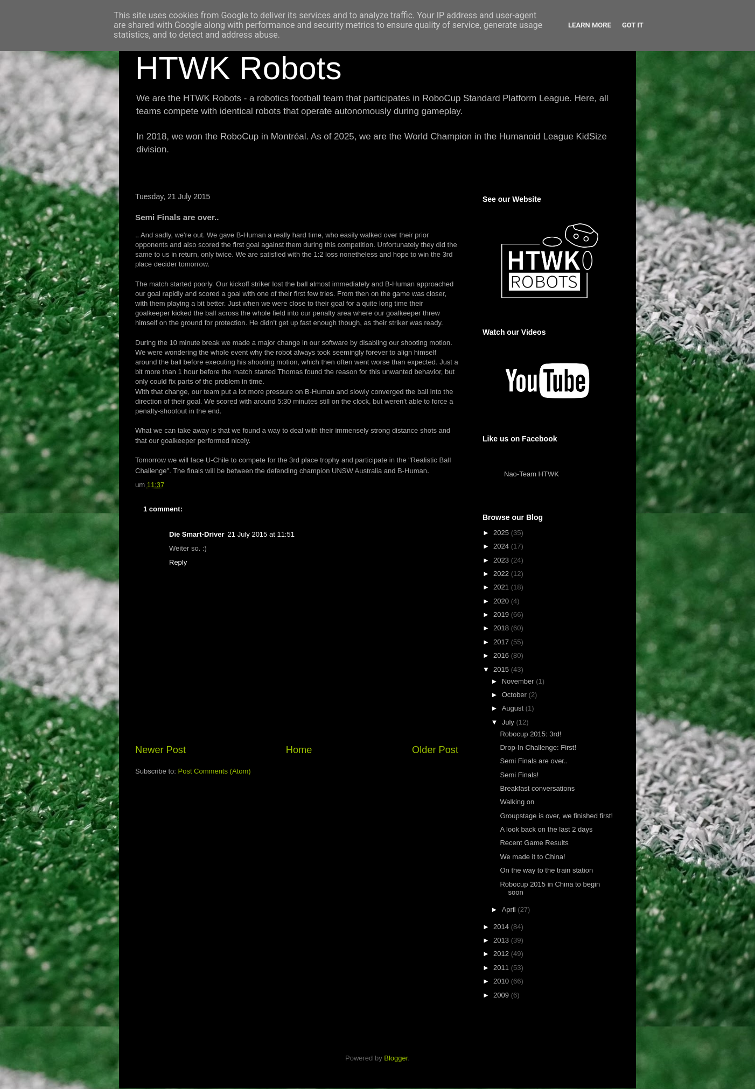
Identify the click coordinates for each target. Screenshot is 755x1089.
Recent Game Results (534, 843)
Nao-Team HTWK (531, 474)
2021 (502, 587)
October (515, 695)
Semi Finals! (519, 775)
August (514, 708)
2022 (502, 574)
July (509, 722)
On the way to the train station (546, 870)
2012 (502, 954)
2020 (502, 601)
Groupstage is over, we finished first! (556, 816)
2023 (502, 560)
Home (299, 749)
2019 (502, 614)
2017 (502, 642)
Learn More (589, 25)
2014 (502, 927)
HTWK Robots (238, 68)
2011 (502, 968)
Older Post (435, 749)
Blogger (396, 1058)
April (510, 909)
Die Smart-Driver (197, 534)
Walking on (517, 802)
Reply (178, 562)
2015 (502, 669)
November (519, 681)
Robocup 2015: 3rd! (530, 734)
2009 (502, 995)
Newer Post (160, 749)
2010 (502, 981)
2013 (502, 940)
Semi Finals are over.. (534, 761)
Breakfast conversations (537, 788)
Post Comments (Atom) (214, 771)
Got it (633, 25)
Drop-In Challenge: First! (538, 747)
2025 (502, 533)
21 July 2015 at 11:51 (261, 534)
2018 (502, 628)
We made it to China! (532, 857)
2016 (502, 655)
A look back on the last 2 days (546, 829)
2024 (502, 546)
